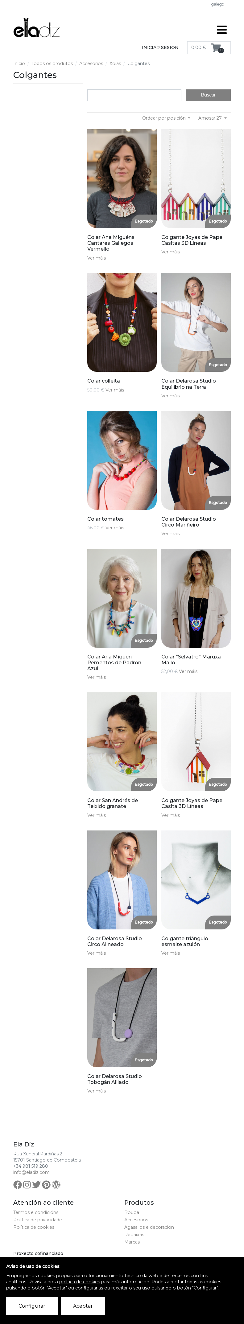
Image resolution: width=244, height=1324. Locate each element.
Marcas (132, 1242)
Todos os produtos (52, 63)
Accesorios (91, 63)
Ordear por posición (164, 118)
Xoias (115, 63)
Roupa (131, 1212)
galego (218, 4)
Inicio (19, 63)
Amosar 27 (210, 118)
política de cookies (79, 1282)
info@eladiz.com (31, 1172)
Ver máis (96, 258)
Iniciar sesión (160, 47)
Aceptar (83, 1306)
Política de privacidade (37, 1220)
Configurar (32, 1306)
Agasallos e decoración (149, 1227)
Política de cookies (33, 1227)
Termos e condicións (35, 1212)
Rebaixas (134, 1234)
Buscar (208, 95)
